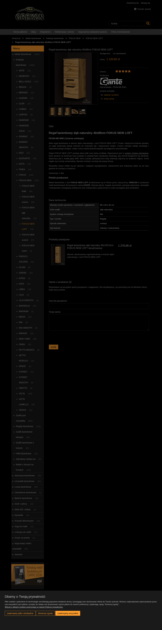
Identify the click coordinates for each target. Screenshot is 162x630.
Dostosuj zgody (45, 613)
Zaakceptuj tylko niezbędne (20, 613)
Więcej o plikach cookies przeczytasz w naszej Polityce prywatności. (34, 607)
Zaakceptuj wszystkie (67, 613)
